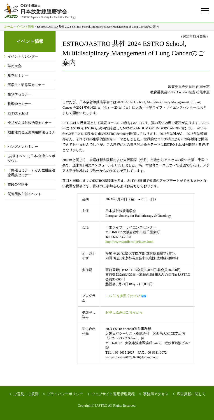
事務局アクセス (155, 394)
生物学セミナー (19, 94)
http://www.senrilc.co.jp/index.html (129, 241)
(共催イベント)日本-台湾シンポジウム (31, 158)
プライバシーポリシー (65, 394)
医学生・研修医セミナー (26, 85)
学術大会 (14, 66)
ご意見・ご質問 (26, 394)
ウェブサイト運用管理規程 (113, 394)
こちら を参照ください (122, 296)
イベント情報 (25, 26)
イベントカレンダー (23, 56)
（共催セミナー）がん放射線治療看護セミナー (31, 172)
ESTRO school (18, 113)
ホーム (8, 26)
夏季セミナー (18, 75)
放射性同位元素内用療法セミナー (31, 135)
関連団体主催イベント (25, 194)
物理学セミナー (19, 104)
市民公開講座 (18, 184)
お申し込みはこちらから (124, 312)
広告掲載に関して (191, 394)
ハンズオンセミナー (23, 146)
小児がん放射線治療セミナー (30, 123)
